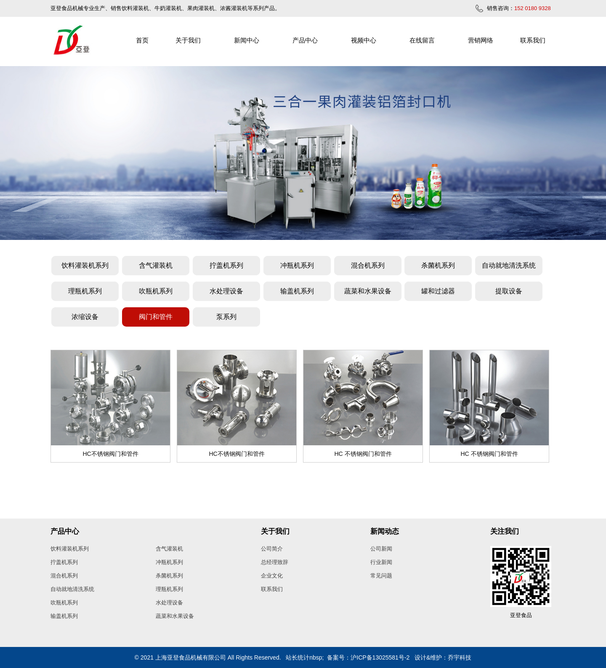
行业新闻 (381, 562)
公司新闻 (381, 549)
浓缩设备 (85, 316)
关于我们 (188, 40)
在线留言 (422, 40)
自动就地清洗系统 (509, 265)
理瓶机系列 (85, 291)
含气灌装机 (156, 265)
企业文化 (272, 575)
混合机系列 (368, 265)
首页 (142, 40)
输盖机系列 (297, 291)
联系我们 (532, 40)
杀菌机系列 (438, 265)
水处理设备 (226, 291)
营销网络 (480, 40)
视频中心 (363, 40)
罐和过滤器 (438, 291)
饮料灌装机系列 (85, 265)
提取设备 (508, 291)
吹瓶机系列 (156, 291)
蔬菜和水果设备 (367, 291)
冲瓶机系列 (297, 265)
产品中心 (305, 40)
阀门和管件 (156, 316)
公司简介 (272, 549)
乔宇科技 (459, 657)
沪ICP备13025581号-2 (380, 657)
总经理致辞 (274, 562)
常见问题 (381, 575)
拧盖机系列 (226, 265)
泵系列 (226, 316)
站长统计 (297, 657)
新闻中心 (246, 40)
